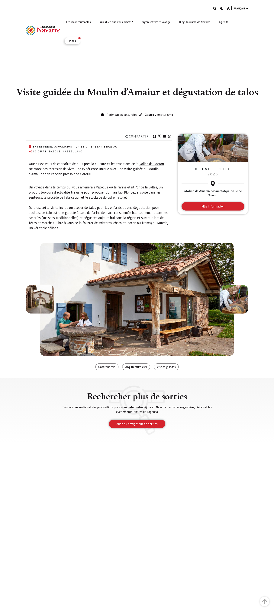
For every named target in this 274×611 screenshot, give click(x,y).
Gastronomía (106, 367)
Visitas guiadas (166, 367)
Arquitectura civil (136, 367)
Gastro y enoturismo (159, 115)
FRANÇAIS (241, 8)
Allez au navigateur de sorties (137, 424)
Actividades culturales (122, 115)
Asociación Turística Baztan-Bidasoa (85, 146)
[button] (40, 299)
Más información (212, 206)
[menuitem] (78, 21)
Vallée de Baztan (151, 163)
